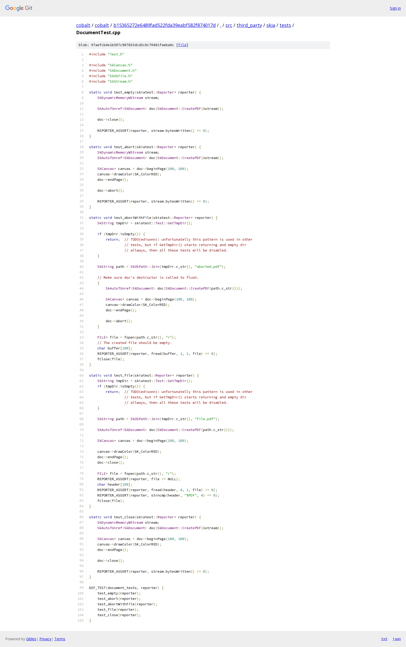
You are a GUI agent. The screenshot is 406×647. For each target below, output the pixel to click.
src (229, 25)
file (182, 45)
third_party (249, 25)
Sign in (395, 8)
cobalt (83, 25)
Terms (59, 638)
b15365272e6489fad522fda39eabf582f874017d (164, 25)
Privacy (45, 638)
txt (384, 638)
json (397, 638)
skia (270, 25)
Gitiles (31, 638)
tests (285, 25)
